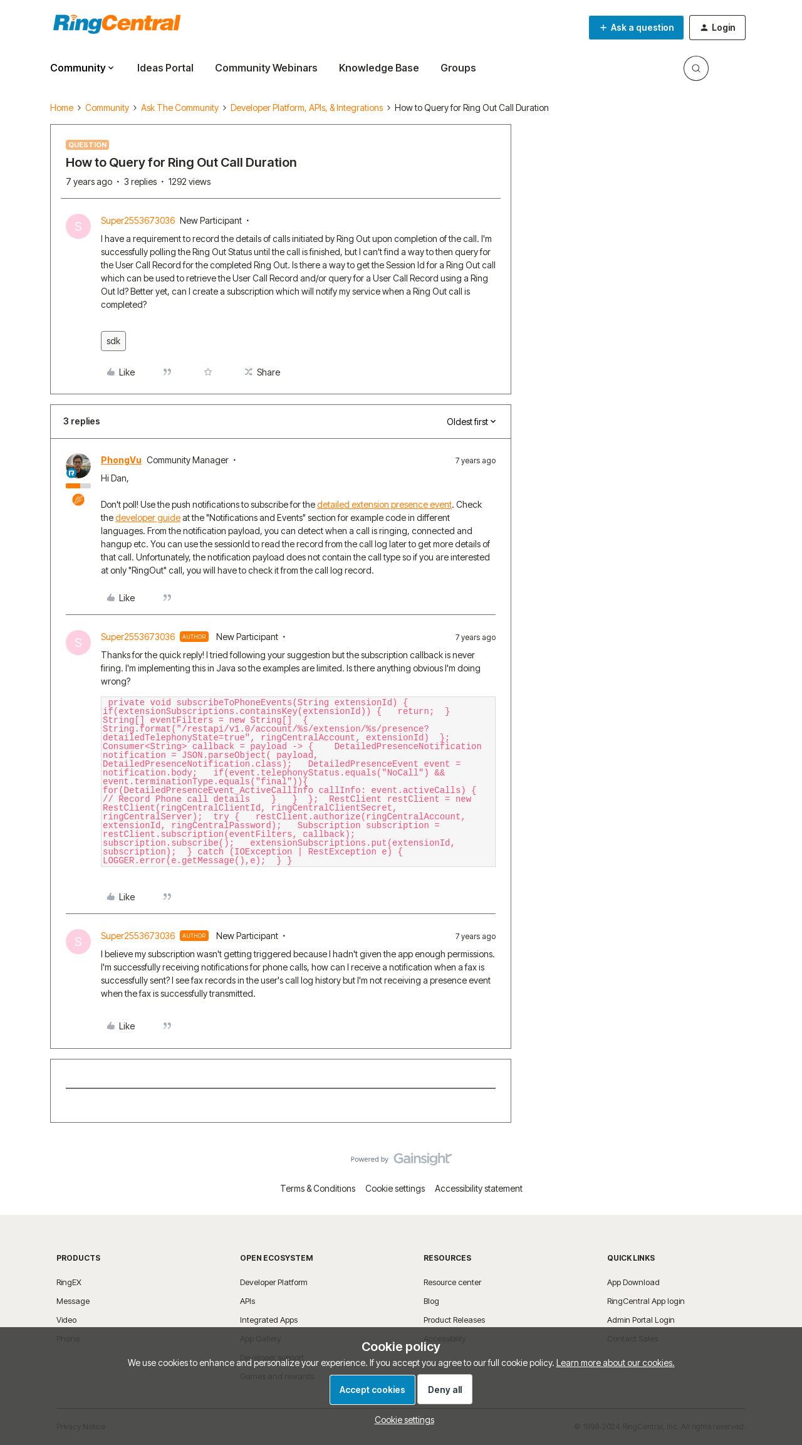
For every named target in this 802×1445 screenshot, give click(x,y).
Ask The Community (180, 107)
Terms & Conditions (317, 1188)
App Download (633, 1282)
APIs (247, 1301)
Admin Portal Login (641, 1320)
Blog (431, 1301)
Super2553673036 (138, 220)
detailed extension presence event (384, 504)
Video (66, 1320)
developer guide (147, 517)
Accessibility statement (479, 1188)
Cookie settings (395, 1188)
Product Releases (454, 1320)
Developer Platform (274, 1282)
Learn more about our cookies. (615, 1362)
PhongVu (121, 460)
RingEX (68, 1282)
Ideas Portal (165, 67)
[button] (636, 27)
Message (73, 1301)
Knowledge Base (379, 67)
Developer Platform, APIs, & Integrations (307, 107)
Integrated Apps (269, 1320)
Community (107, 107)
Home (61, 107)
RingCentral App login (646, 1301)
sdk (113, 340)
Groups (458, 67)
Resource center (452, 1282)
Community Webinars (266, 67)
